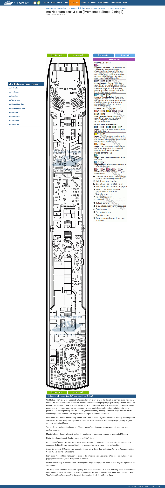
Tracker (46, 3)
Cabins (83, 3)
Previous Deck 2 (57, 55)
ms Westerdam (14, 100)
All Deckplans (103, 55)
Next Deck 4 (78, 55)
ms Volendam (14, 120)
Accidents (92, 3)
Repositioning (103, 3)
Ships (53, 3)
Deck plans (74, 3)
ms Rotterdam (14, 88)
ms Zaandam (13, 112)
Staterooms (114, 60)
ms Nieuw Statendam (16, 104)
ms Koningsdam (14, 116)
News (125, 3)
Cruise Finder (116, 3)
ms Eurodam (13, 96)
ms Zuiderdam (14, 124)
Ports (59, 3)
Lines (66, 3)
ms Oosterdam (14, 92)
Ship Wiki (125, 55)
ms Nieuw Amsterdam (17, 108)
